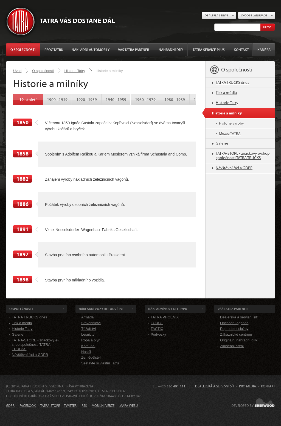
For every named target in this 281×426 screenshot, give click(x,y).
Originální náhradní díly (238, 340)
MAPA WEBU (128, 405)
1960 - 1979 (145, 99)
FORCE (157, 323)
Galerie (222, 143)
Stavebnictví (91, 323)
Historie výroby (231, 123)
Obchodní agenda (234, 323)
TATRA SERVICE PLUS (209, 49)
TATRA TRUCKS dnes (232, 82)
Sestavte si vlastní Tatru (100, 363)
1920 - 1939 (86, 99)
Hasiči (86, 352)
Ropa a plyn (90, 340)
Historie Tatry (74, 71)
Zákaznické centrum (236, 334)
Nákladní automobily (90, 49)
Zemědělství (91, 357)
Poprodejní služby (234, 329)
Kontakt (241, 49)
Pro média (247, 386)
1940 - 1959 (116, 99)
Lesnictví (88, 334)
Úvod (17, 71)
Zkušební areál (232, 346)
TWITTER (70, 405)
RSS (84, 405)
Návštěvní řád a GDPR (234, 167)
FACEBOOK (27, 405)
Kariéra (264, 49)
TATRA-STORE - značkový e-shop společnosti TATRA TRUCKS (243, 155)
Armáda (87, 317)
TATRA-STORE (50, 405)
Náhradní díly (171, 49)
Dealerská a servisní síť (238, 317)
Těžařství (88, 329)
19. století (27, 99)
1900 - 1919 (57, 99)
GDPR (10, 405)
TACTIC (157, 329)
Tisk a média (226, 92)
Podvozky (158, 334)
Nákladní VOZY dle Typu (167, 309)
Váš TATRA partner (133, 49)
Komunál (88, 346)
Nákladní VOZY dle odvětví (101, 309)
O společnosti (22, 49)
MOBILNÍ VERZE (103, 405)
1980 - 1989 (174, 99)
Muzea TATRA (230, 133)
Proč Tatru (53, 49)
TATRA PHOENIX (165, 317)
